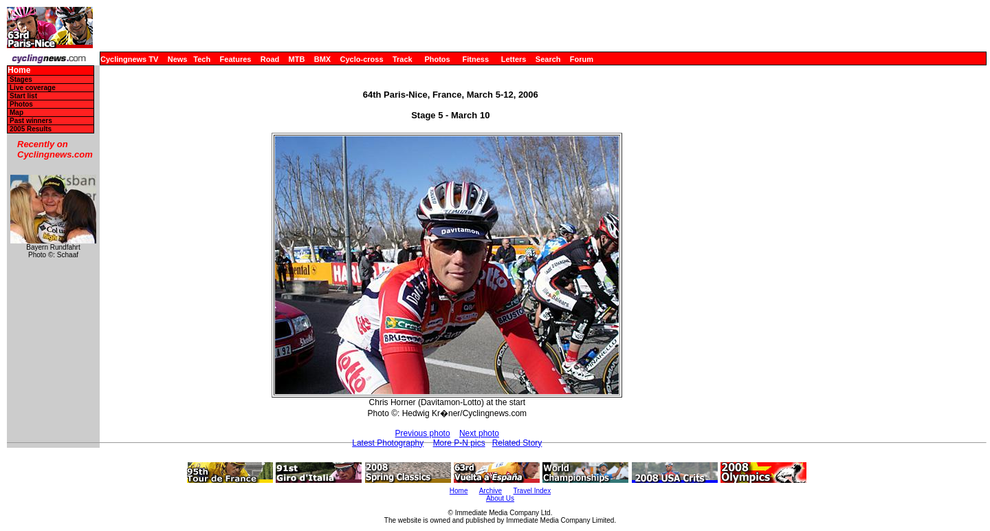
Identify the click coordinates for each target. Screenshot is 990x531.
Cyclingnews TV (129, 59)
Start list (23, 96)
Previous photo (422, 433)
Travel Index (532, 491)
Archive (490, 491)
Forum (581, 59)
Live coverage (33, 87)
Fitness (475, 59)
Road (270, 59)
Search (548, 59)
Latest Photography (388, 443)
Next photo (479, 433)
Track (402, 59)
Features (236, 59)
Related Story (517, 443)
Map (16, 112)
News (178, 59)
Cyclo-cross (362, 59)
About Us (500, 498)
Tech (201, 59)
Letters (514, 59)
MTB (297, 59)
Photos (437, 59)
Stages (21, 79)
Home (19, 70)
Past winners (31, 120)
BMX (322, 59)
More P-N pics (459, 443)
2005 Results (31, 129)
